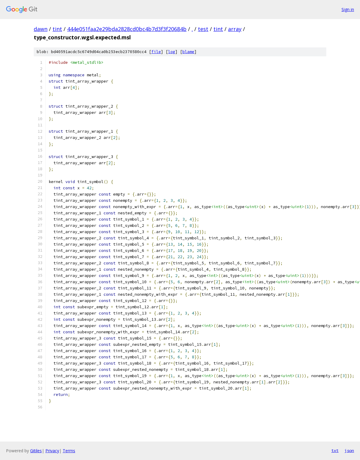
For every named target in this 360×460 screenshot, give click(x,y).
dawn (40, 28)
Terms (69, 450)
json (349, 450)
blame (188, 51)
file (156, 51)
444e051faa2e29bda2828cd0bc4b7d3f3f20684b (127, 28)
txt (335, 450)
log (171, 51)
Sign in (347, 9)
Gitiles (36, 450)
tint (57, 28)
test (203, 28)
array (234, 28)
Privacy (52, 450)
